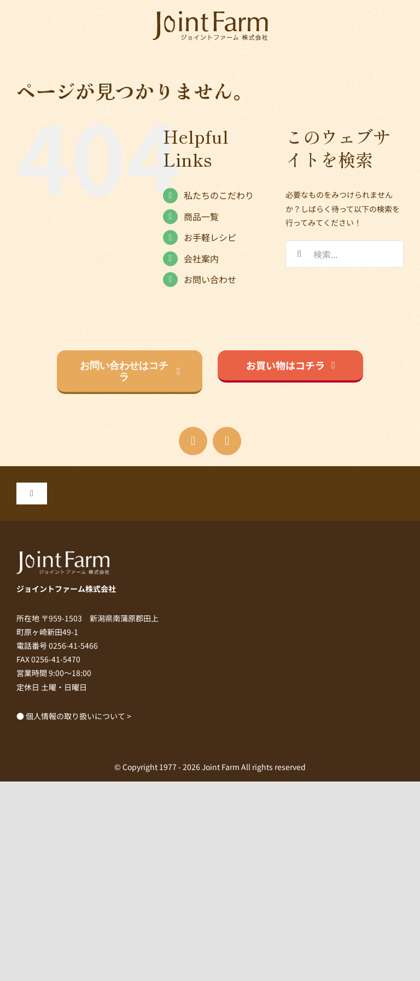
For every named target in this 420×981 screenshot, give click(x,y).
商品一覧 (201, 216)
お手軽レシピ (210, 237)
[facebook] (193, 441)
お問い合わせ (210, 279)
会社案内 (201, 258)
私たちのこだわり (219, 195)
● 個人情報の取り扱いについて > (73, 715)
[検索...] (344, 254)
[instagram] (227, 441)
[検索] (299, 254)
